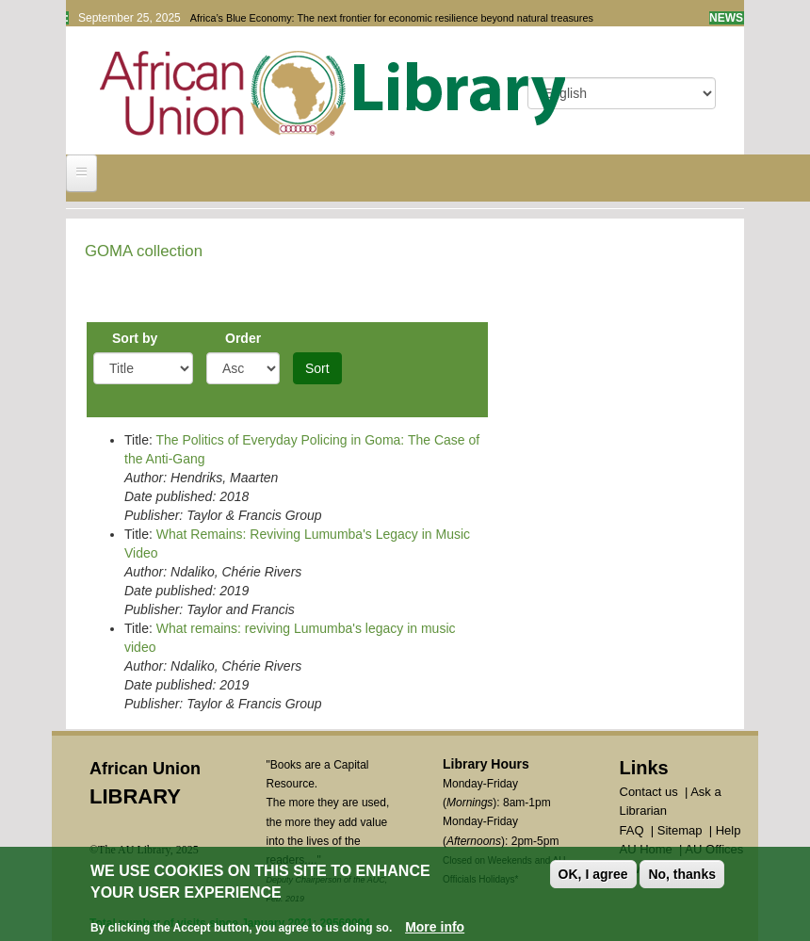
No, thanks (682, 876)
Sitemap (680, 830)
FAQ (632, 830)
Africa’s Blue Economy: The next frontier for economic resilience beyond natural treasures (391, 18)
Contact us (649, 792)
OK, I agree (593, 876)
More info (434, 927)
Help (728, 830)
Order (243, 338)
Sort (317, 368)
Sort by (134, 338)
